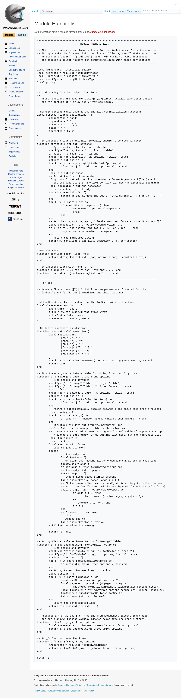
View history (133, 11)
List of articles (15, 87)
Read (107, 11)
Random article (16, 92)
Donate (9, 34)
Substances (14, 48)
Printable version (15, 181)
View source (118, 11)
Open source (15, 128)
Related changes (16, 174)
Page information (16, 187)
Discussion (47, 11)
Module (35, 11)
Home (11, 44)
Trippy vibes (14, 152)
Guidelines (14, 119)
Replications (14, 61)
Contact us (14, 115)
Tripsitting (13, 74)
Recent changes (16, 124)
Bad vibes (13, 156)
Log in (175, 3)
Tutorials (13, 79)
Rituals (12, 65)
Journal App (14, 96)
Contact (22, 34)
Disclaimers (76, 691)
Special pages (15, 177)
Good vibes (14, 147)
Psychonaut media (17, 57)
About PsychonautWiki (58, 691)
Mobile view (88, 691)
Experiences (14, 52)
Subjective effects (17, 70)
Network (13, 143)
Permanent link (16, 184)
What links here (16, 171)
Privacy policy (40, 691)
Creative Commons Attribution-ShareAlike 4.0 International (84, 685)
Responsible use (16, 83)
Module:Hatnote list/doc (102, 32)
